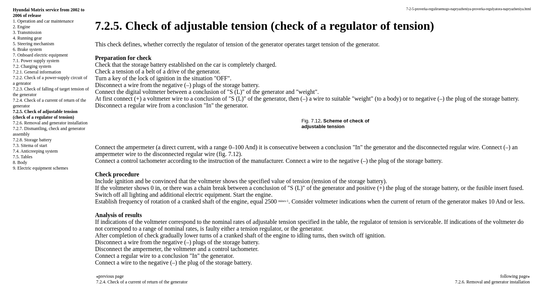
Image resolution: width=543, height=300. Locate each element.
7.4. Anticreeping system (35, 151)
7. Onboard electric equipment (40, 55)
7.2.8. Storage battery (32, 139)
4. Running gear (27, 38)
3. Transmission (27, 32)
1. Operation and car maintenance (43, 21)
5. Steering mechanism (33, 43)
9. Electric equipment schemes (40, 168)
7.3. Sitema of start (30, 145)
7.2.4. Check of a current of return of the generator (142, 282)
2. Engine (21, 26)
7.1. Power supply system (36, 60)
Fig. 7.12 (311, 121)
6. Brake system (27, 49)
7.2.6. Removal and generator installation (50, 123)
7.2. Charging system (32, 66)
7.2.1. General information (37, 72)
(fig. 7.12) (228, 154)
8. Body (20, 162)
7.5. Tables (22, 156)
